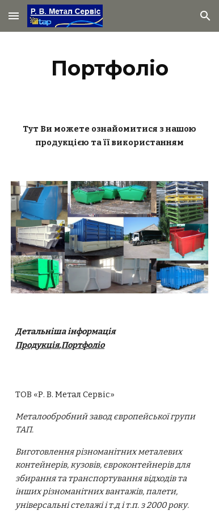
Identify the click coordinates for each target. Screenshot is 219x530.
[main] (109, 68)
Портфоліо (82, 345)
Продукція (37, 345)
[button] (13, 15)
